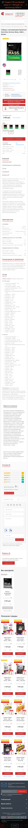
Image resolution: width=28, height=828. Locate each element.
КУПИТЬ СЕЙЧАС (7, 610)
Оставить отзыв (19, 539)
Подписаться (22, 791)
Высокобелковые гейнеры (17, 26)
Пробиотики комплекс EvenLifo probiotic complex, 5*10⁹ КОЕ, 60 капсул (16, 108)
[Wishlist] (20, 79)
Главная (3, 26)
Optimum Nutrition (15, 83)
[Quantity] (7, 604)
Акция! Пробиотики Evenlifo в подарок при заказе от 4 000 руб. (14, 101)
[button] (20, 13)
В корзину (8, 653)
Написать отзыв (9, 493)
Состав (4, 168)
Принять (15, 825)
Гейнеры (8, 26)
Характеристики (6, 162)
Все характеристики (20, 143)
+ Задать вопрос (8, 563)
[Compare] (24, 79)
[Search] (25, 21)
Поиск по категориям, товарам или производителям (12, 24)
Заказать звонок (18, 16)
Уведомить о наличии (14, 139)
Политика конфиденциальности (15, 794)
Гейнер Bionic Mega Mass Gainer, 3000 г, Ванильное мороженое (7, 680)
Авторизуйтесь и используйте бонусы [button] (16, 95)
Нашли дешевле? (16, 117)
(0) (15, 79)
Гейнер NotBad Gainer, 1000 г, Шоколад (20, 759)
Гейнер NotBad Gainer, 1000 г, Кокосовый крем (7, 719)
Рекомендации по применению (11, 165)
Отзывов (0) (5, 171)
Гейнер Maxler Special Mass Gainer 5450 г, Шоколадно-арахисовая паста (20, 640)
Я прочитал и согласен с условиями (12, 794)
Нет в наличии (7, 608)
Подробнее (4, 821)
